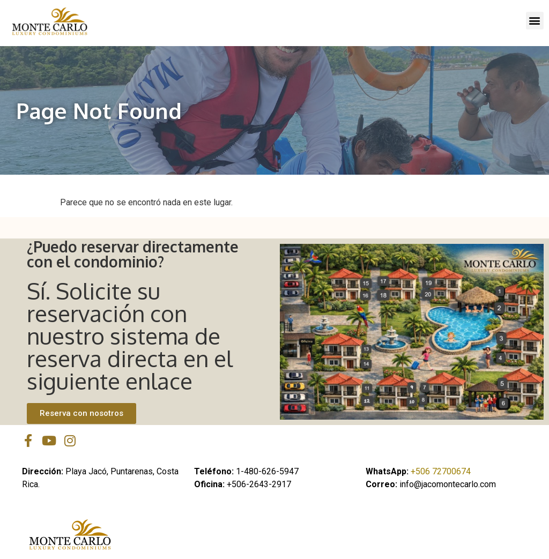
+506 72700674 (441, 471)
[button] (535, 20)
